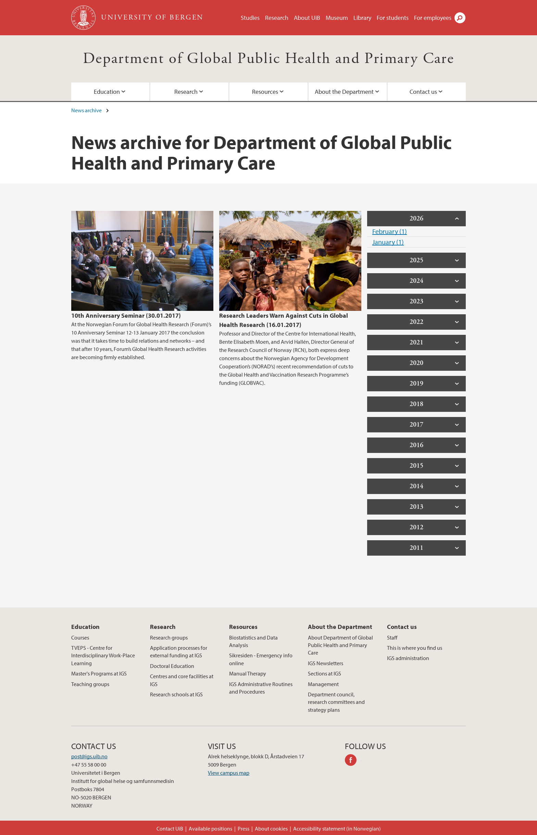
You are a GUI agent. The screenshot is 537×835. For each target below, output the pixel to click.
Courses (80, 637)
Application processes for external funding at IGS (178, 651)
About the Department (344, 92)
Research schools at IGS (176, 694)
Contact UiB (170, 828)
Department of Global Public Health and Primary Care (268, 58)
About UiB (307, 18)
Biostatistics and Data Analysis (253, 641)
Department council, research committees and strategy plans (336, 702)
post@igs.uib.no (89, 756)
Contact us (423, 92)
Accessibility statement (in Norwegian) (337, 828)
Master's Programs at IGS (99, 673)
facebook (353, 761)
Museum (337, 18)
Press (243, 828)
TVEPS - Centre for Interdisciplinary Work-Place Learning (103, 655)
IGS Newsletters (325, 663)
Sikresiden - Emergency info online (260, 659)
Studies (250, 18)
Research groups (169, 637)
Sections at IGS (324, 673)
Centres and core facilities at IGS (181, 680)
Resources (265, 92)
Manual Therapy (247, 673)
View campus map (228, 772)
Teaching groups (90, 684)
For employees (432, 18)
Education (107, 92)
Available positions (210, 828)
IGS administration (408, 658)
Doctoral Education (172, 665)
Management (323, 684)
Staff (392, 637)
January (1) (388, 242)
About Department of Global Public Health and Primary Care (340, 645)
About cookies (271, 828)
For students (393, 18)
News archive (86, 110)
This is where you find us (414, 647)
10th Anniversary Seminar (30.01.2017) (126, 315)
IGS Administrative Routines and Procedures (260, 688)
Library (362, 18)
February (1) (389, 231)
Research (276, 18)
